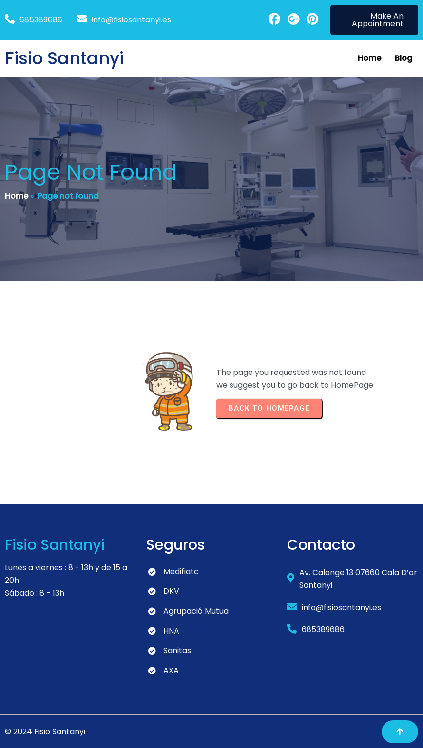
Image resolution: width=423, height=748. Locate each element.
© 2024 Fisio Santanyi (45, 731)
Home (16, 196)
